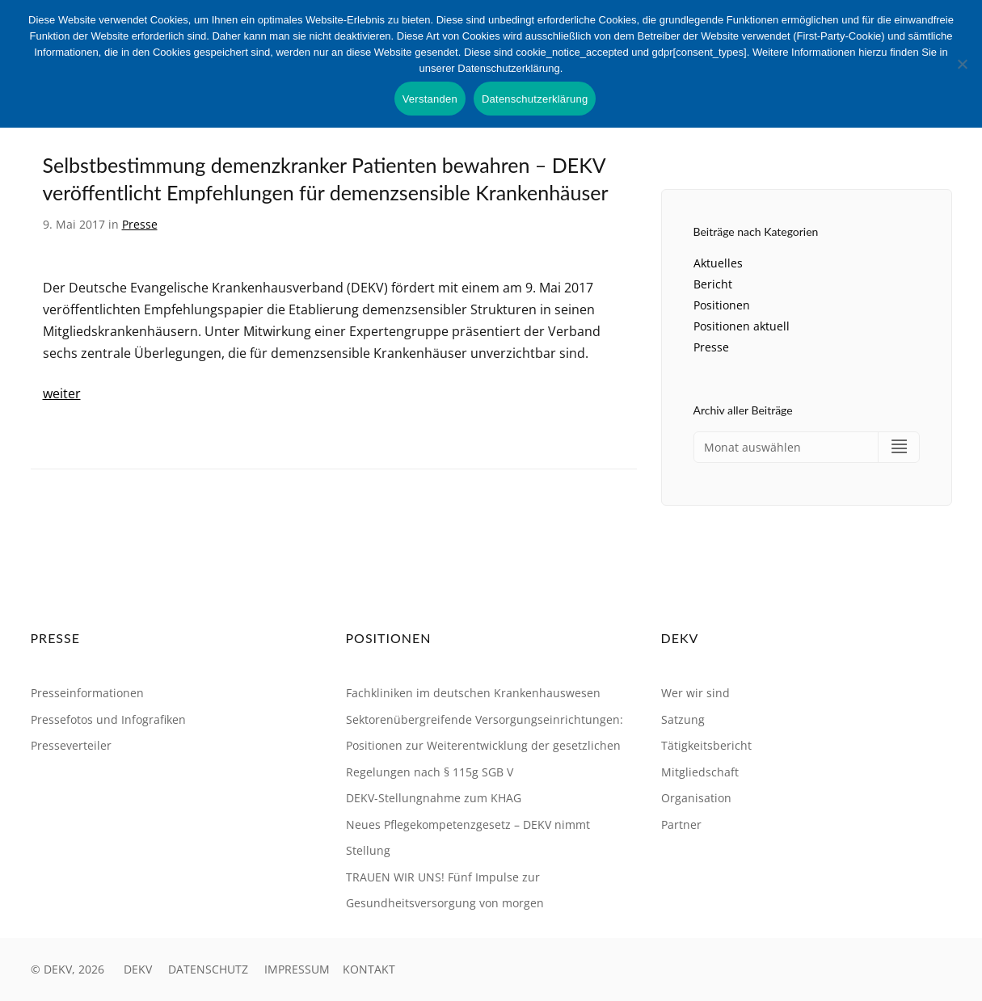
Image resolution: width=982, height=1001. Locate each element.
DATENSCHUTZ (208, 969)
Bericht (712, 284)
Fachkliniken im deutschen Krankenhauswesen (473, 693)
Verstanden (429, 99)
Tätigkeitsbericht (706, 746)
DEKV (138, 969)
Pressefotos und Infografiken (108, 719)
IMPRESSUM (297, 969)
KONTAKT (369, 969)
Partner (681, 824)
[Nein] (962, 64)
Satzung (683, 719)
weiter (62, 393)
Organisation (696, 798)
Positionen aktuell (741, 326)
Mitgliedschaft (700, 772)
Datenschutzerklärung (535, 99)
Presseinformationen (87, 693)
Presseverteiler (71, 746)
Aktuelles (718, 263)
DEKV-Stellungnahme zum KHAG (433, 798)
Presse (140, 224)
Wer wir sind (695, 693)
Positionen (721, 305)
